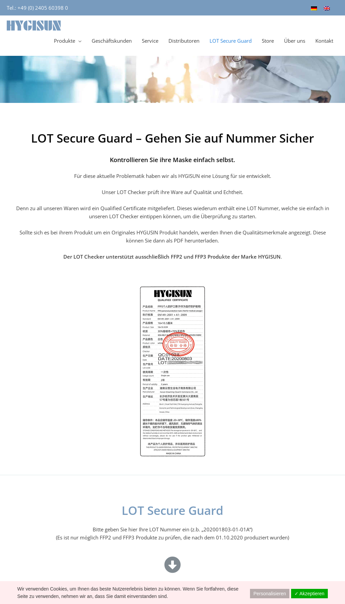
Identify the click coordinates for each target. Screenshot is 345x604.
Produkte (64, 40)
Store (268, 40)
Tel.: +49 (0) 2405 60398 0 (37, 7)
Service (150, 40)
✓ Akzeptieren (309, 593)
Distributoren (183, 40)
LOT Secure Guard (231, 40)
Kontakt (324, 40)
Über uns (294, 40)
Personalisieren (269, 593)
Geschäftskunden (112, 40)
